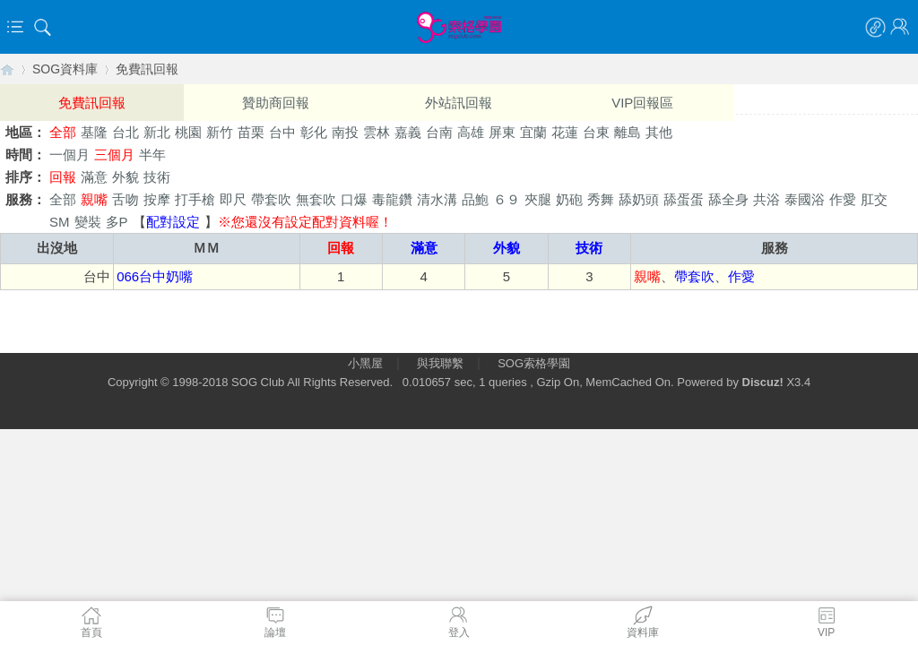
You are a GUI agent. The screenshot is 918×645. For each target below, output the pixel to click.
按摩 (156, 199)
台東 (596, 132)
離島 (627, 132)
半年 (152, 154)
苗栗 (251, 132)
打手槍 (195, 199)
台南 (439, 132)
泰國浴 (804, 199)
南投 (345, 132)
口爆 (354, 199)
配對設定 (173, 221)
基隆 (94, 132)
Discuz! (763, 382)
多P (117, 221)
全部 (62, 132)
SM (59, 221)
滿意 (94, 177)
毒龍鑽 (392, 199)
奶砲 (569, 199)
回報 (62, 177)
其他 (658, 132)
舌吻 (125, 199)
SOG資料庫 (65, 69)
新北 (156, 132)
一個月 (69, 154)
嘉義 (407, 132)
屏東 (502, 132)
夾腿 (537, 199)
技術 (156, 177)
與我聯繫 (440, 363)
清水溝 (437, 199)
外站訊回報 (458, 102)
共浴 (766, 199)
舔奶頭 (639, 199)
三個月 (114, 154)
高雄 (470, 132)
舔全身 (728, 199)
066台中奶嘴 (155, 276)
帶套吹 (271, 199)
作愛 (842, 199)
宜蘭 (533, 132)
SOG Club (257, 382)
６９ (506, 199)
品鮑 (475, 199)
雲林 (376, 132)
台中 (282, 132)
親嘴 (94, 199)
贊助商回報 (275, 102)
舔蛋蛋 (683, 199)
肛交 (874, 199)
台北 (125, 132)
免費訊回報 (147, 69)
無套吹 (316, 199)
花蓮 (564, 132)
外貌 (125, 177)
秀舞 (600, 199)
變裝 (87, 221)
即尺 (233, 199)
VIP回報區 (642, 102)
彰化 (313, 132)
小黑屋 (365, 363)
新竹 (219, 132)
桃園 (188, 132)
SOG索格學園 (534, 363)
